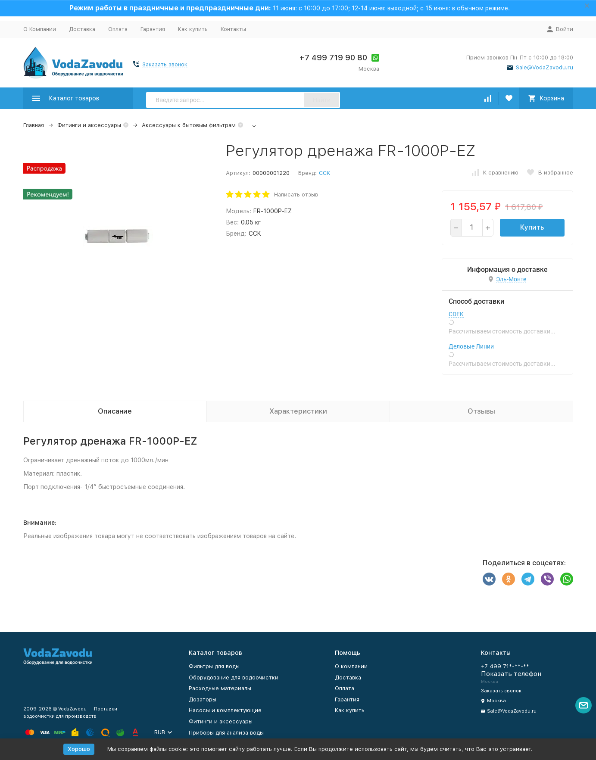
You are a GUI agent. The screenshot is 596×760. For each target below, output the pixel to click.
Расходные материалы (220, 688)
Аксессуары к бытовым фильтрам (189, 125)
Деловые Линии (471, 346)
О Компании (39, 29)
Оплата (118, 29)
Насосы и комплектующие (225, 710)
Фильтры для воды (214, 666)
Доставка (82, 29)
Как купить (193, 29)
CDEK (456, 314)
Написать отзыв (296, 194)
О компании (351, 666)
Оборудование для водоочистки (233, 677)
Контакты (233, 29)
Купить (532, 227)
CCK (324, 173)
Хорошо (79, 749)
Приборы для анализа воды (226, 732)
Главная (33, 125)
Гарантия (152, 29)
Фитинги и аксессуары (89, 125)
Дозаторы (202, 699)
